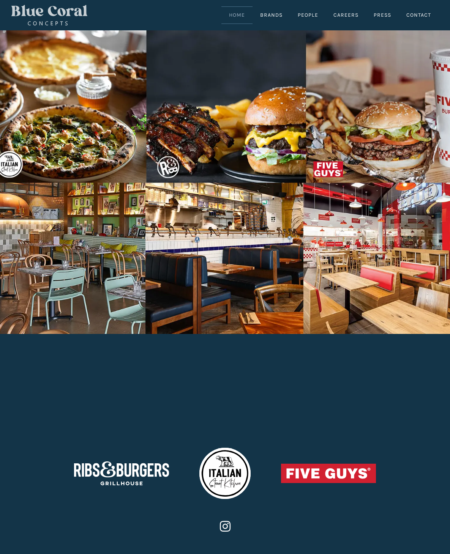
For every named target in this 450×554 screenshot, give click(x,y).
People (308, 15)
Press (382, 15)
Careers (345, 15)
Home (237, 15)
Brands (271, 15)
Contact (418, 15)
